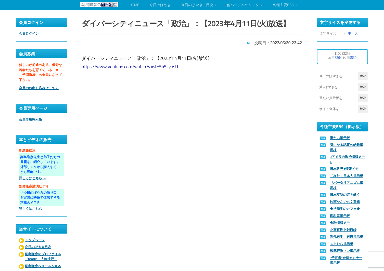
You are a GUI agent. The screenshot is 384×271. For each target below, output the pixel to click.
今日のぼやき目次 (38, 247)
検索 (363, 76)
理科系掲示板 (340, 216)
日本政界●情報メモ (344, 169)
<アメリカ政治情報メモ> (347, 159)
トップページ (35, 240)
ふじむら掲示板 (341, 244)
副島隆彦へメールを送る (43, 266)
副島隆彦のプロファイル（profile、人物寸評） (43, 256)
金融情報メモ (340, 223)
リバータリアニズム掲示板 (346, 185)
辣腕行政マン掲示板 (345, 251)
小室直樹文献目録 (343, 230)
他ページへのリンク (243, 5)
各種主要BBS (283, 5)
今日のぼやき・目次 (197, 5)
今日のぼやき (160, 5)
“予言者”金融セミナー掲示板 (346, 260)
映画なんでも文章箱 (345, 202)
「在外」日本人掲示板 (346, 176)
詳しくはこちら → (32, 178)
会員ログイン (29, 33)
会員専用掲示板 (30, 119)
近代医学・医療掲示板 (346, 237)
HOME (134, 5)
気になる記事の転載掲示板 (346, 147)
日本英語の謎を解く (345, 195)
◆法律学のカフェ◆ (345, 209)
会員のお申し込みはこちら (39, 88)
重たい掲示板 (340, 138)
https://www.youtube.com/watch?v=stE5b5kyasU (130, 66)
